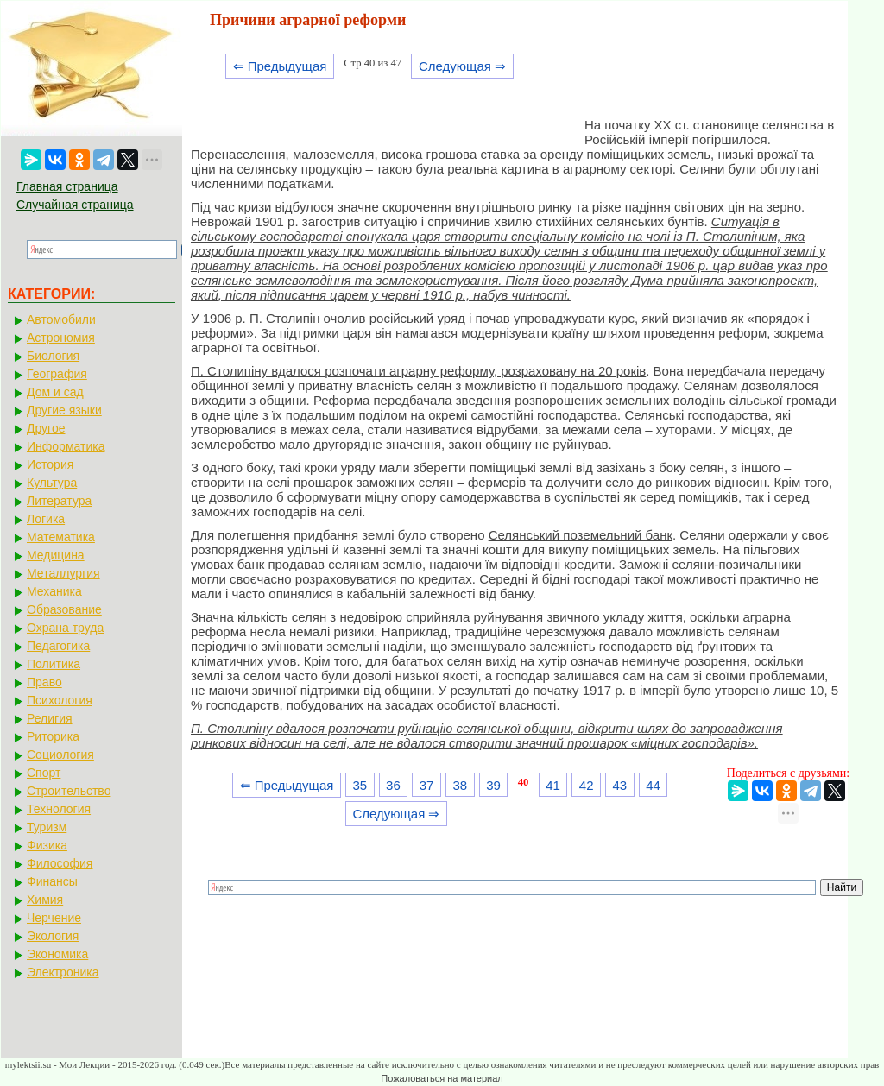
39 (493, 785)
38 (459, 785)
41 (553, 785)
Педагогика (58, 646)
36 (393, 785)
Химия (45, 899)
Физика (47, 845)
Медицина (56, 555)
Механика (54, 591)
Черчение (54, 918)
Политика (53, 664)
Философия (59, 863)
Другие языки (64, 410)
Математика (61, 537)
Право (44, 682)
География (57, 374)
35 (359, 785)
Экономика (57, 954)
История (50, 464)
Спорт (43, 773)
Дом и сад (55, 392)
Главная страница (67, 186)
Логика (46, 519)
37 (427, 785)
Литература (59, 501)
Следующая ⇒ (462, 66)
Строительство (68, 791)
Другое (46, 428)
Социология (60, 754)
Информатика (65, 446)
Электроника (63, 972)
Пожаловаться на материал (441, 1078)
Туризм (46, 827)
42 (586, 785)
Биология (53, 356)
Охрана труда (65, 628)
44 (653, 785)
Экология (53, 936)
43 (620, 785)
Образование (64, 609)
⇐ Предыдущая (280, 66)
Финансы (52, 881)
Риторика (53, 736)
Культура (52, 482)
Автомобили (61, 319)
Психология (59, 700)
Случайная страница (75, 205)
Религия (50, 718)
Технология (59, 809)
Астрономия (61, 337)
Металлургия (63, 573)
